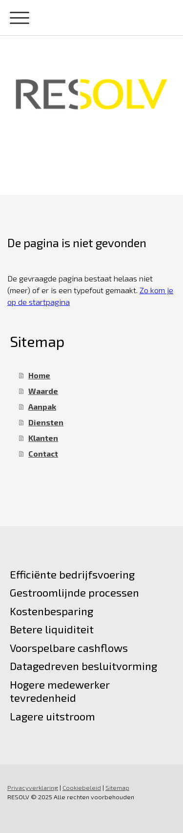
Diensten (45, 422)
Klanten (43, 437)
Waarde (43, 390)
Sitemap (117, 787)
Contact (43, 453)
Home (39, 375)
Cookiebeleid (81, 787)
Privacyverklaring (32, 787)
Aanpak (42, 406)
